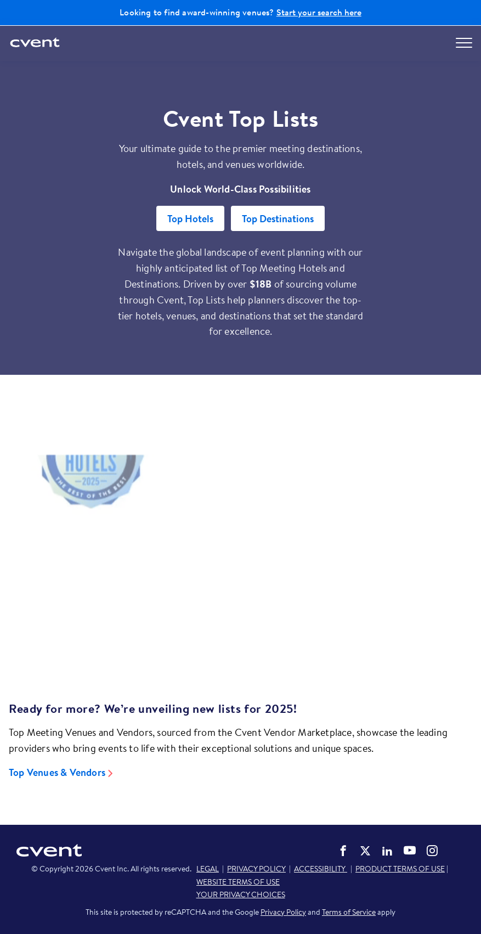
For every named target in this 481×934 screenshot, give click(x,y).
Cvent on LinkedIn (387, 850)
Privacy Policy (283, 912)
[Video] (240, 560)
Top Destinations (278, 219)
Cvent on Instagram (432, 850)
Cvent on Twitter (365, 850)
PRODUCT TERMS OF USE (400, 868)
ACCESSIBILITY (320, 868)
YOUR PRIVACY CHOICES (240, 894)
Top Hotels (190, 219)
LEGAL (207, 868)
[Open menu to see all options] (464, 43)
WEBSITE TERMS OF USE (238, 881)
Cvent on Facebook (343, 850)
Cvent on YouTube (410, 850)
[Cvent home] (36, 43)
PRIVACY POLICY (256, 868)
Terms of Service (349, 912)
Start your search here (318, 12)
